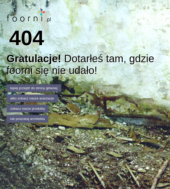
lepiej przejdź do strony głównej (34, 88)
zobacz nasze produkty (27, 109)
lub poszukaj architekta (27, 119)
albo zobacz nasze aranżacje (32, 98)
